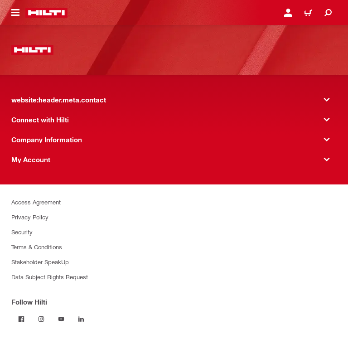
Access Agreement (36, 202)
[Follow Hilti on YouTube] (61, 319)
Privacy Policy (29, 216)
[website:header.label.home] (46, 13)
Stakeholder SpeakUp (40, 261)
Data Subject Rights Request (49, 276)
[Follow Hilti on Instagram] (41, 319)
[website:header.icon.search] (328, 13)
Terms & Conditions (36, 246)
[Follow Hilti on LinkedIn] (81, 319)
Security (22, 231)
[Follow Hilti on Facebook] (21, 319)
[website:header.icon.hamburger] (15, 13)
